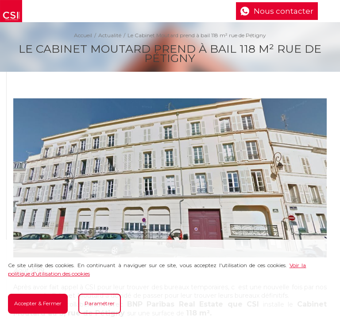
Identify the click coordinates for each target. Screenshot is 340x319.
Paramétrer (100, 303)
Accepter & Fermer (38, 303)
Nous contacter (283, 11)
